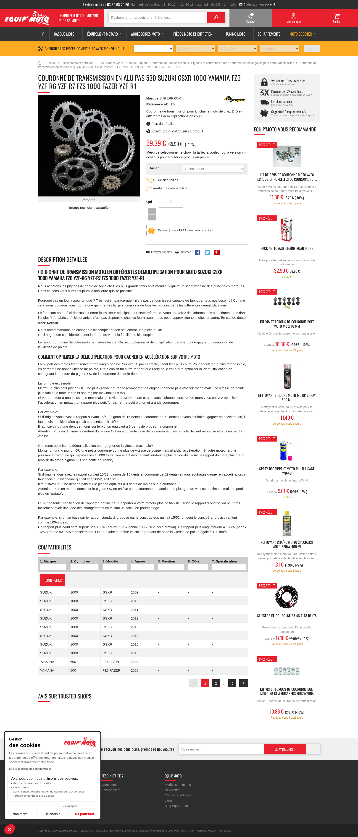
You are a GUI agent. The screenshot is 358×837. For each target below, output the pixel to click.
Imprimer (185, 240)
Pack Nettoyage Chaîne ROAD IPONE (287, 248)
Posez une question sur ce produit (177, 131)
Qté (149, 202)
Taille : (154, 168)
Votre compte (110, 785)
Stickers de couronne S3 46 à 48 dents (287, 616)
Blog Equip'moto (176, 806)
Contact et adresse (178, 795)
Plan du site (224, 830)
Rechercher (53, 568)
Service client (110, 790)
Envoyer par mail (161, 240)
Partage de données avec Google (34, 795)
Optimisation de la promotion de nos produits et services (48, 791)
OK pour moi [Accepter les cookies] (84, 814)
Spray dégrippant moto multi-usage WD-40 (287, 471)
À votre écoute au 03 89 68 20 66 (105, 4)
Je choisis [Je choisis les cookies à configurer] (52, 814)
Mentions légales (206, 830)
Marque (152, 98)
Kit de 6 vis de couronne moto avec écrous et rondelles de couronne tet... (287, 177)
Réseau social (21, 787)
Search (216, 17)
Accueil (40, 63)
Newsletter (172, 790)
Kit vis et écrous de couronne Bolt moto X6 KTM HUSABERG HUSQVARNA (287, 691)
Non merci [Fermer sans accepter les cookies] (20, 814)
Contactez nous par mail (260, 4)
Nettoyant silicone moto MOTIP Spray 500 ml (287, 397)
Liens (168, 800)
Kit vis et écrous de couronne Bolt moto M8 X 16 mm (287, 324)
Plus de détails (162, 124)
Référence (155, 104)
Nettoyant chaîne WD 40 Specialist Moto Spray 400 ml (287, 544)
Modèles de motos (178, 785)
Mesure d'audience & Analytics (32, 783)
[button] (9, 829)
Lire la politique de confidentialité (30, 768)
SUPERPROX (170, 98)
